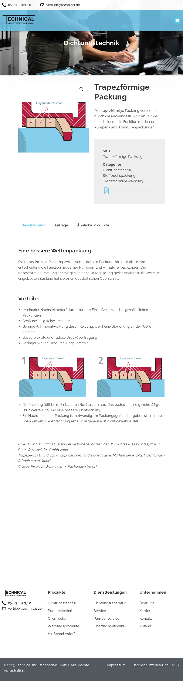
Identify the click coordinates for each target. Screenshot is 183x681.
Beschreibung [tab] (34, 225)
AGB (175, 665)
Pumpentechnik (60, 611)
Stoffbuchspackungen (121, 176)
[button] (177, 20)
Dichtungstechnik (117, 170)
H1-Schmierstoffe (62, 634)
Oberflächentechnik (110, 626)
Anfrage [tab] (61, 225)
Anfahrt (145, 626)
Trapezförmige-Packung (123, 181)
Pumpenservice (106, 618)
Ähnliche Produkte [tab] (93, 225)
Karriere (145, 611)
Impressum (116, 665)
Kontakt (145, 618)
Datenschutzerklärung (150, 665)
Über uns (147, 603)
